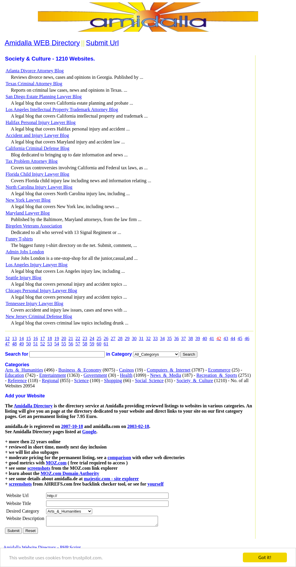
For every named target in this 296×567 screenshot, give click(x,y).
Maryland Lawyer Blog (28, 212)
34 (162, 338)
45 (240, 338)
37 (183, 338)
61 (106, 343)
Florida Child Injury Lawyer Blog (37, 174)
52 (42, 343)
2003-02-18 (138, 426)
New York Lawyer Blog (28, 200)
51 (35, 343)
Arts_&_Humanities (24, 369)
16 (35, 338)
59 (92, 343)
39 (197, 338)
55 (63, 343)
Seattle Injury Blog (23, 277)
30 (134, 338)
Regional (50, 380)
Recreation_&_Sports (216, 375)
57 (77, 343)
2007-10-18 (72, 426)
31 (141, 338)
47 (7, 343)
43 (225, 338)
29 (127, 338)
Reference (17, 380)
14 (21, 338)
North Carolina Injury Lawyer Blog (39, 187)
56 (70, 343)
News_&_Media (165, 375)
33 (155, 338)
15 (28, 338)
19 (56, 338)
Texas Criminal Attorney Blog (34, 83)
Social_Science (149, 380)
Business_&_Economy (80, 369)
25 (99, 338)
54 (56, 343)
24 (92, 338)
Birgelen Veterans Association (34, 225)
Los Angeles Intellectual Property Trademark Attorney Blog (62, 109)
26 (106, 338)
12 (7, 338)
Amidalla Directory (33, 405)
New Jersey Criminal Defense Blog (39, 316)
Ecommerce (219, 369)
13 (14, 338)
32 (148, 338)
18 (49, 338)
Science (81, 380)
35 (169, 338)
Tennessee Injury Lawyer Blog (34, 303)
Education (14, 375)
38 (190, 338)
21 (70, 338)
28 (120, 338)
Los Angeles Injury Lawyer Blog (37, 264)
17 (42, 338)
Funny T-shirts (19, 238)
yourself (155, 483)
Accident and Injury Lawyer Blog (37, 135)
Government (95, 375)
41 (211, 338)
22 (77, 338)
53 (49, 343)
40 (204, 338)
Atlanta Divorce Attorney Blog (35, 70)
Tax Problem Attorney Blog (32, 161)
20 (63, 338)
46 (247, 338)
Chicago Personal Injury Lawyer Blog (41, 290)
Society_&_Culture (194, 380)
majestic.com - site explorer (111, 478)
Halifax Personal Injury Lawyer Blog (40, 122)
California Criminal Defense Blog (37, 148)
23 (85, 338)
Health (126, 375)
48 (14, 343)
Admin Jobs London (25, 251)
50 (28, 343)
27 (113, 338)
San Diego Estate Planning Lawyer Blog (44, 96)
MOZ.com (56, 462)
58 (85, 343)
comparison (119, 457)
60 (99, 343)
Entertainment (52, 375)
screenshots (38, 468)
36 (176, 338)
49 (21, 343)
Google (89, 431)
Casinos (126, 369)
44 (233, 338)
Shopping (113, 380)
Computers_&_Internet (168, 369)
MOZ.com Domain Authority (70, 473)
